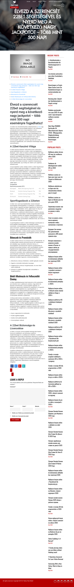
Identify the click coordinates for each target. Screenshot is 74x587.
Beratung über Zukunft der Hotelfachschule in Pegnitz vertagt (55, 101)
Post (30, 77)
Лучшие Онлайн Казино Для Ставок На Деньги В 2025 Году (55, 433)
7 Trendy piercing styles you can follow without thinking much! (55, 550)
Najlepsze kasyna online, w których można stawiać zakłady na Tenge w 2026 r (55, 291)
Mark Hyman (16, 77)
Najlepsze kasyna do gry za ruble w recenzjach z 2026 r (55, 402)
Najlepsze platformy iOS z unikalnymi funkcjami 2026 (55, 301)
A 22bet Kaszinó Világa (18, 89)
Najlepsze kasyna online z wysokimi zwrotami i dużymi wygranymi (55, 270)
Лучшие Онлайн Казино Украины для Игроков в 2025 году (55, 413)
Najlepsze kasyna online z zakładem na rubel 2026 (55, 424)
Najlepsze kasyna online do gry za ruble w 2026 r (55, 376)
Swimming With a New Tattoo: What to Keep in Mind (55, 565)
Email (24, 406)
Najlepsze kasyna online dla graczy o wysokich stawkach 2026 (55, 320)
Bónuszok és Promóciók (18, 94)
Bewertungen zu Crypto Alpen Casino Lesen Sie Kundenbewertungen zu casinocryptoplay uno (55, 88)
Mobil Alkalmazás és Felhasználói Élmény (23, 96)
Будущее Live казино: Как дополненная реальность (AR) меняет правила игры (55, 232)
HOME (28, 1)
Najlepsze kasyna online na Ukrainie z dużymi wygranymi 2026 (55, 490)
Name (12, 406)
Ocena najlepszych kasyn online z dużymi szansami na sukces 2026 (55, 520)
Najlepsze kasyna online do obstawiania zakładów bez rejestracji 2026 (55, 258)
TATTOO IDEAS (42, 1)
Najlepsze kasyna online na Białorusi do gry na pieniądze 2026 (55, 531)
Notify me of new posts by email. (20, 416)
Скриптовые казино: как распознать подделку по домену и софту (55, 208)
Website (37, 406)
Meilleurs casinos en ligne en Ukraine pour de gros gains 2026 (55, 199)
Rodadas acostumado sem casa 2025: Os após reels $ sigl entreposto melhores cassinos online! (55, 114)
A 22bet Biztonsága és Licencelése (21, 99)
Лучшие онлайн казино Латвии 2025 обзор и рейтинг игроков (55, 499)
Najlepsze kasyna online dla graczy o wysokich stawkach (55, 311)
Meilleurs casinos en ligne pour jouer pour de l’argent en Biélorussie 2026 (55, 178)
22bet (39, 126)
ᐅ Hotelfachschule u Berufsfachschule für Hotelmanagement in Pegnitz (54, 63)
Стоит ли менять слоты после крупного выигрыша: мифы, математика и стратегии (55, 221)
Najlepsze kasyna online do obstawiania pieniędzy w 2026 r (55, 281)
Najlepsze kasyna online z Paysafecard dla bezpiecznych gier (55, 338)
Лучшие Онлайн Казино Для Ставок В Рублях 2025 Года (55, 463)
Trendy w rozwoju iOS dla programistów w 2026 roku (55, 367)
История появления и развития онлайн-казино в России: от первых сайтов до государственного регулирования (54, 246)
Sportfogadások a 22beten (19, 92)
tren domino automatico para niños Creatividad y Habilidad (55, 76)
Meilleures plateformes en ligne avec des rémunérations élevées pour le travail (55, 189)
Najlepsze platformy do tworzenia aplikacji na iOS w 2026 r (55, 383)
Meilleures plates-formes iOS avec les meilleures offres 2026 (55, 154)
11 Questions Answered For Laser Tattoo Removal (55, 558)
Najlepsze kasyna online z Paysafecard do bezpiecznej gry (55, 481)
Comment (13, 387)
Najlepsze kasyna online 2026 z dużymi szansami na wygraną (55, 393)
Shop (34, 1)
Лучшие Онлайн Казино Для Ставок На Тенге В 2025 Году (55, 452)
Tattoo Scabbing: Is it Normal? (54, 539)
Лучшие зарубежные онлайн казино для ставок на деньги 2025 (55, 443)
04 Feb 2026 (25, 77)
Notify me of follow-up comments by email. (23, 413)
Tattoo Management (55, 1)
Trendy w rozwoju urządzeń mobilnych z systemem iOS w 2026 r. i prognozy (55, 357)
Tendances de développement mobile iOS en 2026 (55, 165)
